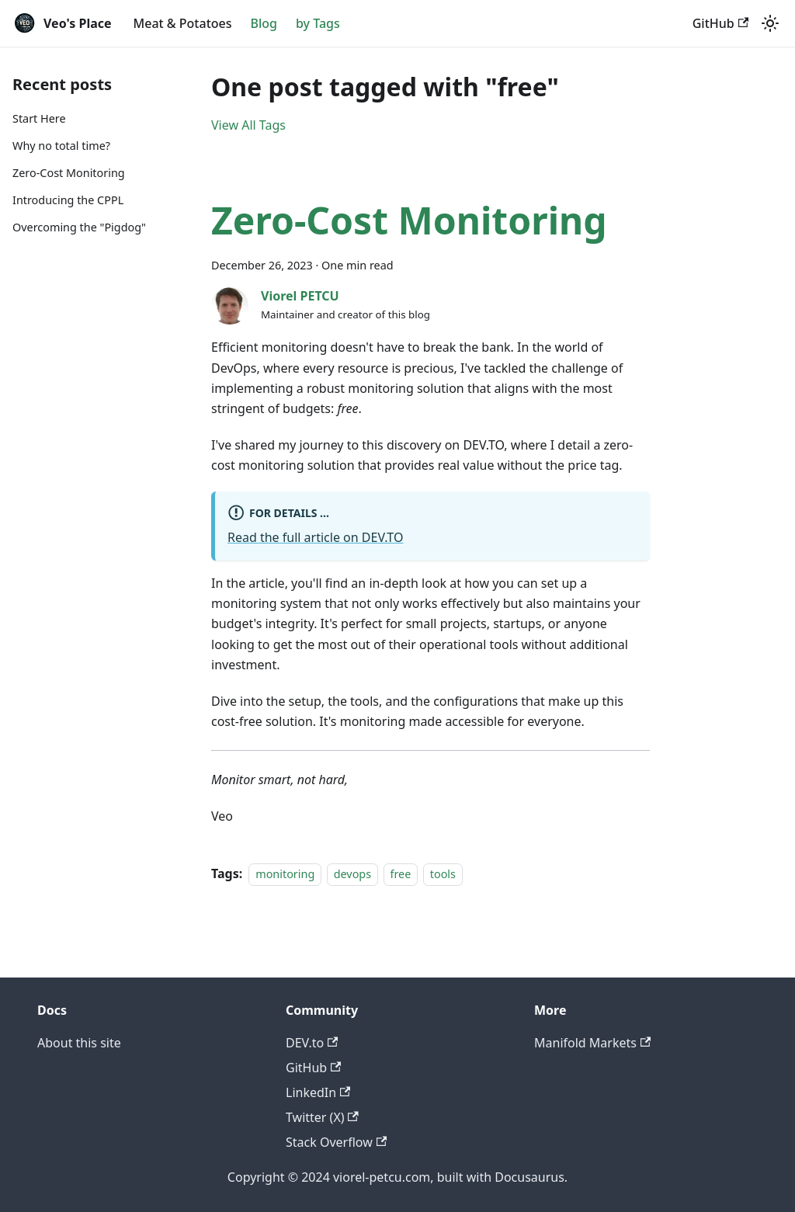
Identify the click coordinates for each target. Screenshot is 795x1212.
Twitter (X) (322, 1117)
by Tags (318, 23)
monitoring (284, 873)
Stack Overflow (336, 1142)
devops (352, 873)
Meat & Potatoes (183, 23)
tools (443, 873)
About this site (79, 1042)
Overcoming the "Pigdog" (79, 227)
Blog (264, 23)
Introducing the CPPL (67, 200)
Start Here (39, 118)
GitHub (720, 23)
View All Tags (248, 125)
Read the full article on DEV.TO (315, 537)
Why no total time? (61, 145)
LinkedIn (318, 1092)
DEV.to (312, 1042)
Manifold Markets (592, 1042)
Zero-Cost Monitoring (68, 172)
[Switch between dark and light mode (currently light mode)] (770, 23)
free (401, 873)
